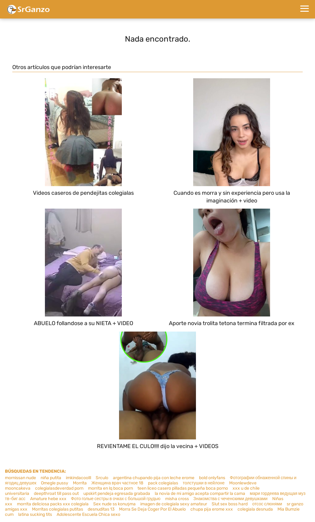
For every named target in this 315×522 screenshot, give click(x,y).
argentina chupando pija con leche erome (153, 477)
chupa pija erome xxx (211, 509)
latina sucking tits (35, 514)
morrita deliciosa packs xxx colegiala (53, 504)
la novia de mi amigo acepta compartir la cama (200, 493)
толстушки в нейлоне (204, 483)
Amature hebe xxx (48, 498)
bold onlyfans (212, 477)
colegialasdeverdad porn (59, 488)
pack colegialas (163, 483)
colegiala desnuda (255, 509)
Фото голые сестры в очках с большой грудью (116, 498)
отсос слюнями (267, 504)
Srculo (102, 477)
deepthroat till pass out (56, 493)
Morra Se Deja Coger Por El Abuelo (152, 509)
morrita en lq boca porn (110, 488)
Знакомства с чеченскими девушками (230, 498)
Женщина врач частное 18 (117, 483)
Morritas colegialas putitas (57, 509)
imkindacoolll (78, 477)
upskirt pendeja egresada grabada (116, 493)
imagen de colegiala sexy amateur (173, 504)
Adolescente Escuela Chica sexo (88, 514)
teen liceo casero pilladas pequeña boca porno (183, 488)
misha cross (177, 498)
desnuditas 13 (101, 509)
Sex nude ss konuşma (114, 504)
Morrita (80, 483)
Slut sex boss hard (230, 504)
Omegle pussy (54, 483)
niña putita (51, 477)
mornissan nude (20, 477)
